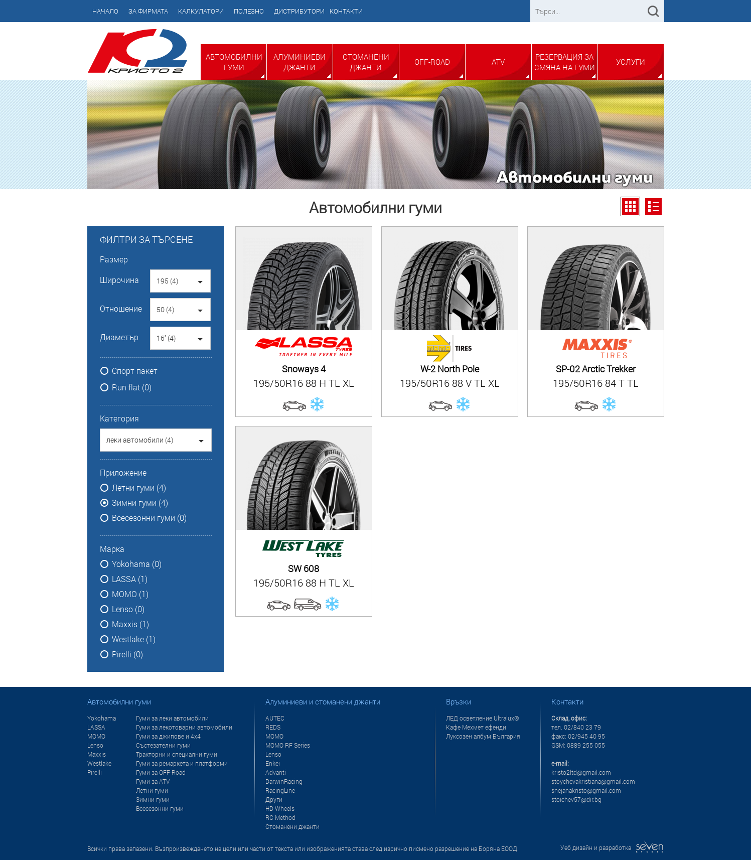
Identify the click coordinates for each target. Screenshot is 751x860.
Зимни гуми (153, 799)
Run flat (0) (132, 387)
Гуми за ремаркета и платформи (182, 763)
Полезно (249, 11)
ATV (498, 62)
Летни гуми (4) (139, 488)
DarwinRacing (284, 781)
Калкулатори (201, 11)
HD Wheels (279, 808)
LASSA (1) (129, 579)
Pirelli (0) (127, 654)
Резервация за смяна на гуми (564, 62)
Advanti (275, 772)
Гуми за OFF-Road (161, 772)
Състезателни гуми (163, 745)
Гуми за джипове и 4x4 (168, 736)
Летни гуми (152, 790)
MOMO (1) (130, 594)
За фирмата (148, 11)
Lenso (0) (128, 609)
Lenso (95, 745)
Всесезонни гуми (160, 808)
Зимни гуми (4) (140, 503)
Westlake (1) (134, 639)
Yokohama (101, 718)
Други (273, 799)
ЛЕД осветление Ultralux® (482, 718)
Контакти (346, 11)
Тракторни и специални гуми (176, 754)
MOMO (96, 736)
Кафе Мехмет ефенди (476, 727)
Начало (105, 11)
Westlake (99, 763)
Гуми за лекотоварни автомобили (184, 727)
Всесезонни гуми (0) (149, 518)
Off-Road (432, 62)
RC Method (280, 817)
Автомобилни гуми (234, 62)
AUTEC (274, 718)
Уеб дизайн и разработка (612, 847)
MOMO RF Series (287, 745)
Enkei (272, 763)
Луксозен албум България (483, 736)
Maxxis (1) (130, 624)
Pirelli (94, 772)
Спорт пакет (135, 371)
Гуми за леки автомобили (172, 718)
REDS (272, 727)
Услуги (630, 62)
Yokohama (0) (137, 564)
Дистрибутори (299, 11)
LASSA (96, 727)
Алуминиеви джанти (299, 62)
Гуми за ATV (153, 781)
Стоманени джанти (366, 62)
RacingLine (280, 790)
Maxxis (96, 754)
